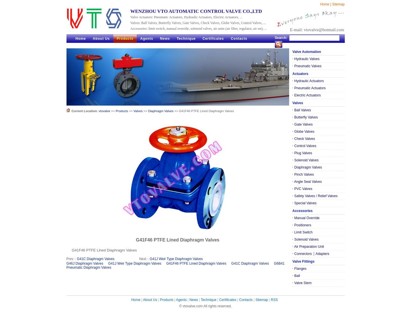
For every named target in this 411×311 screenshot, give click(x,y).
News (165, 39)
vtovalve (104, 111)
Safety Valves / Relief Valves (315, 196)
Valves (138, 111)
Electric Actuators (306, 95)
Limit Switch (302, 232)
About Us (101, 39)
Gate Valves (302, 124)
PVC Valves (302, 189)
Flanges (299, 269)
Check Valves (303, 139)
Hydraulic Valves (306, 59)
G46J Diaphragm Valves (85, 264)
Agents (146, 39)
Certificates (213, 39)
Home (324, 4)
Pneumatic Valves (307, 66)
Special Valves (304, 203)
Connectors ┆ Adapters (310, 254)
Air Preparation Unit (308, 247)
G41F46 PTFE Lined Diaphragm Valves (196, 264)
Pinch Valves (303, 175)
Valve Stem (302, 283)
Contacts (239, 39)
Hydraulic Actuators (308, 81)
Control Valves (304, 146)
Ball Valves (301, 110)
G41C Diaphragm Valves (95, 259)
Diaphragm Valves (161, 111)
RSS (274, 300)
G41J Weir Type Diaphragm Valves (176, 259)
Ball (296, 276)
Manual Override (306, 218)
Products (125, 39)
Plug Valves (302, 153)
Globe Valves (303, 132)
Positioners (301, 225)
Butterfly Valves (305, 117)
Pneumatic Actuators (309, 88)
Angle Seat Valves (307, 182)
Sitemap (338, 4)
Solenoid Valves (305, 160)
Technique (186, 39)
